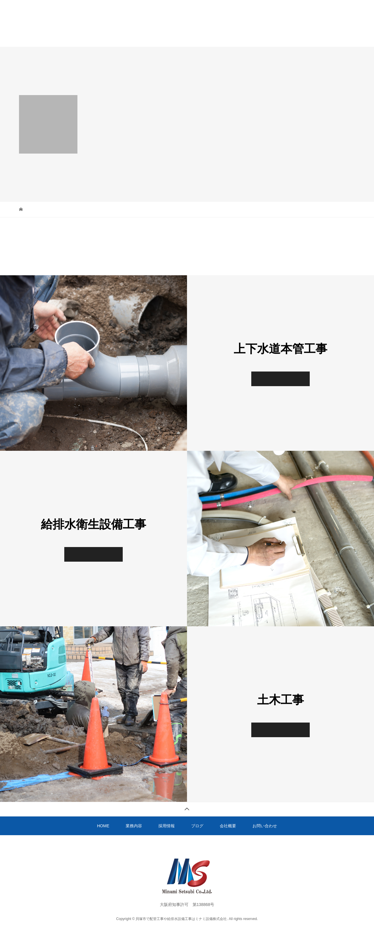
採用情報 (165, 36)
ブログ (198, 36)
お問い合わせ (268, 36)
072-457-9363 (341, 3)
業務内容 (131, 36)
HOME (99, 36)
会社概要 (230, 36)
